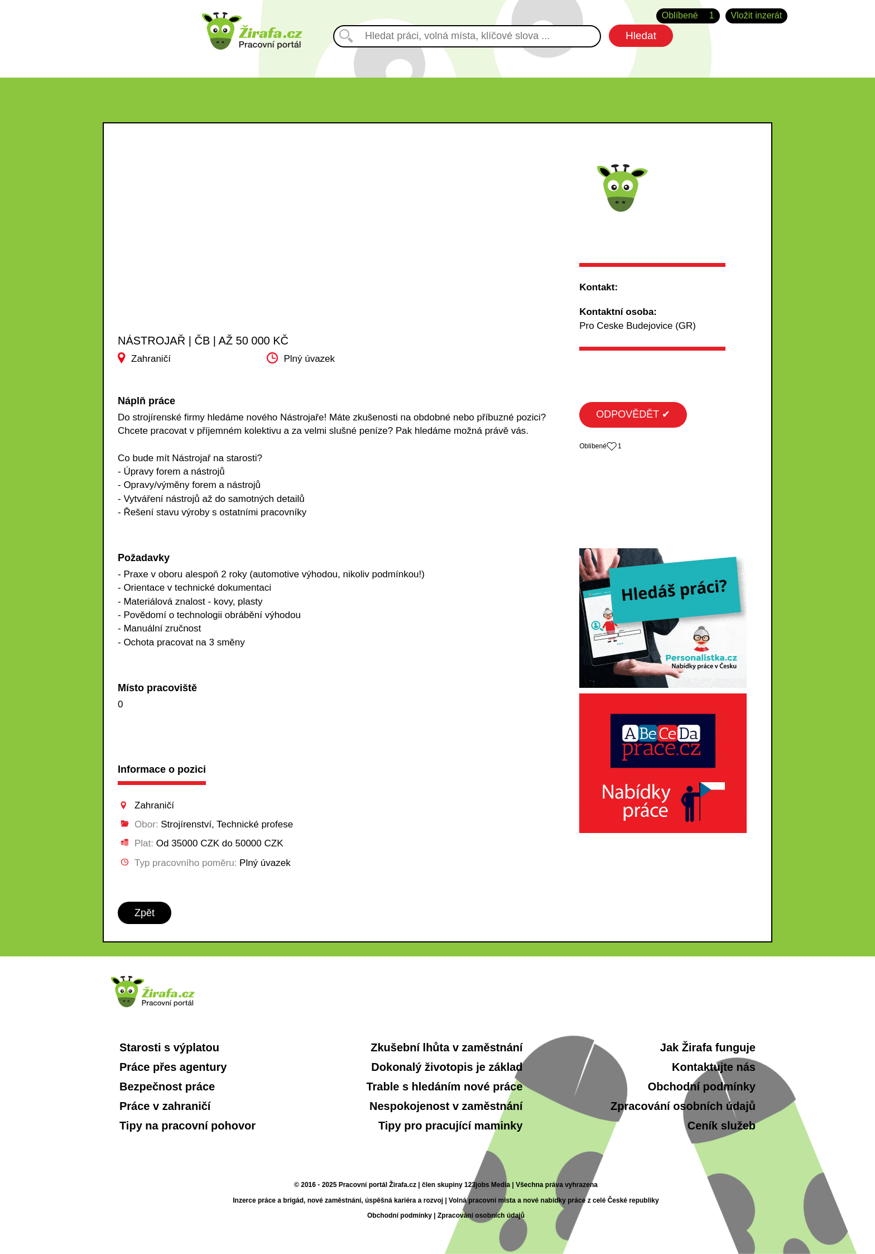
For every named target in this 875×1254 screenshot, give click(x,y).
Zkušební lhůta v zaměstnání (446, 1047)
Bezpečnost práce (167, 1086)
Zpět (144, 912)
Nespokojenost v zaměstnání (446, 1106)
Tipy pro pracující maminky (450, 1125)
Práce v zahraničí (164, 1106)
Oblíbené (688, 15)
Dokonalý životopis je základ (446, 1067)
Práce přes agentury (173, 1067)
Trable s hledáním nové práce (444, 1086)
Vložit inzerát (756, 15)
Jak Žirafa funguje (708, 1047)
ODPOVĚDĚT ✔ (633, 414)
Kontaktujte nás (714, 1067)
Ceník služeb (722, 1125)
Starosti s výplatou (169, 1047)
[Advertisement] (230, 251)
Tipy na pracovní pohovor (187, 1125)
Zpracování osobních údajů (683, 1106)
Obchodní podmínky (702, 1086)
